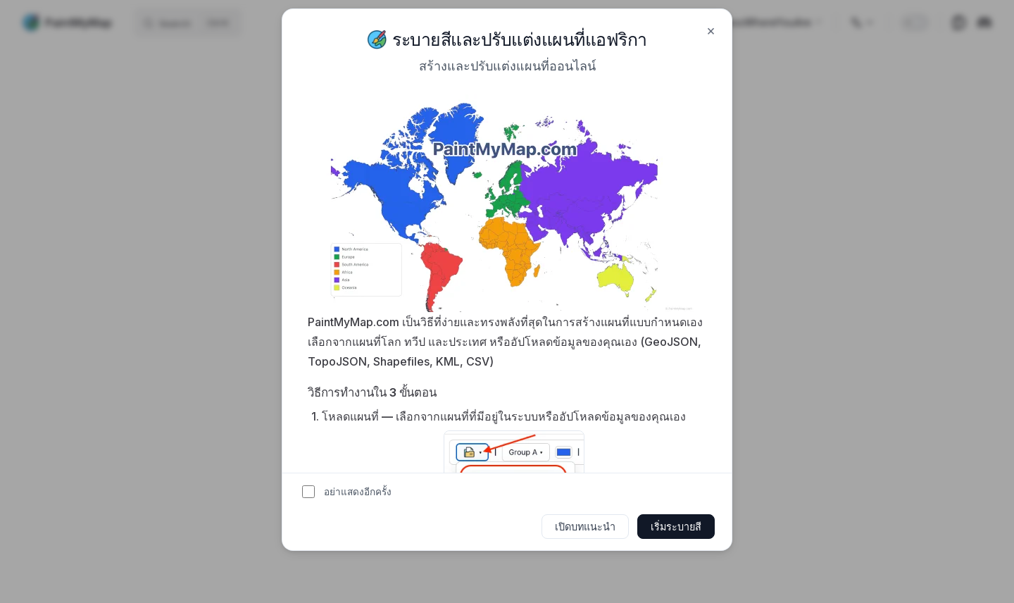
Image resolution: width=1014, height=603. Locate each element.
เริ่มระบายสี (676, 527)
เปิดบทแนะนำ (585, 527)
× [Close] (710, 30)
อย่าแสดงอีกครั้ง (358, 491)
